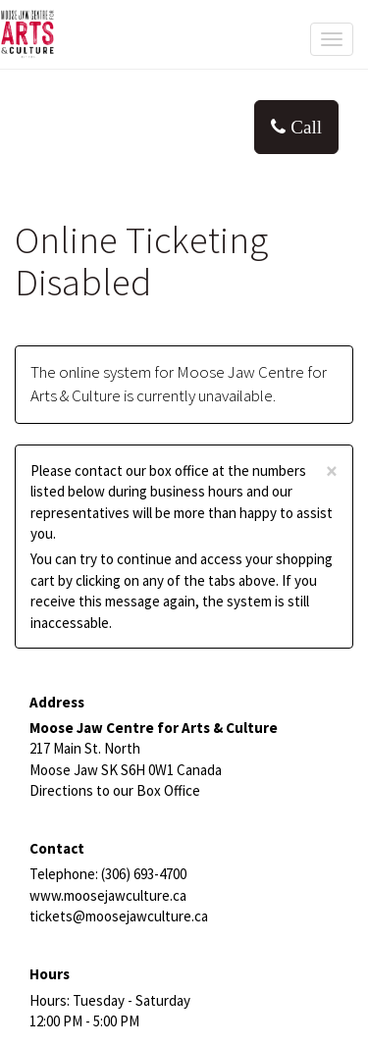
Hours (49, 974)
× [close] (332, 471)
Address (56, 702)
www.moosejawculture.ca (107, 895)
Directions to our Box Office (114, 790)
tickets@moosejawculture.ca (118, 916)
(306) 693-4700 (143, 873)
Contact (56, 848)
